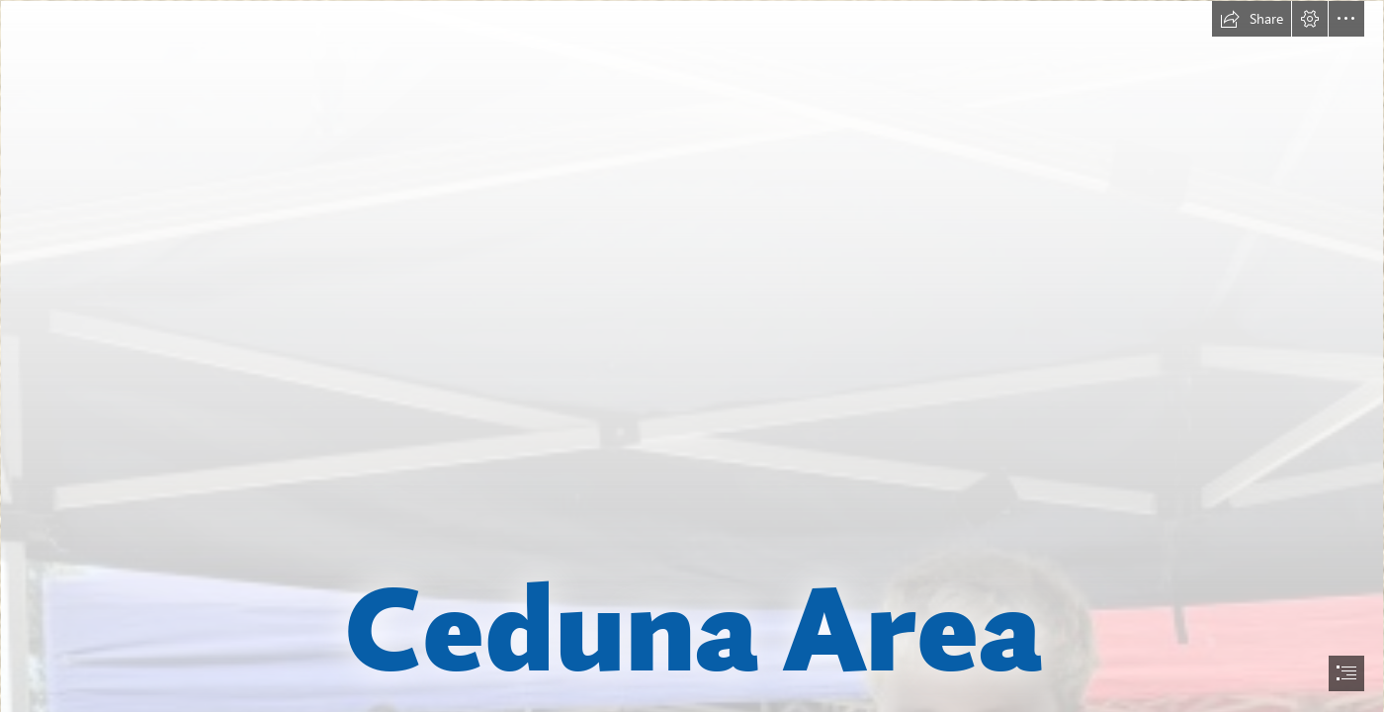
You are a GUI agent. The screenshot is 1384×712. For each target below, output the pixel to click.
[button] (1251, 19)
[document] (692, 356)
